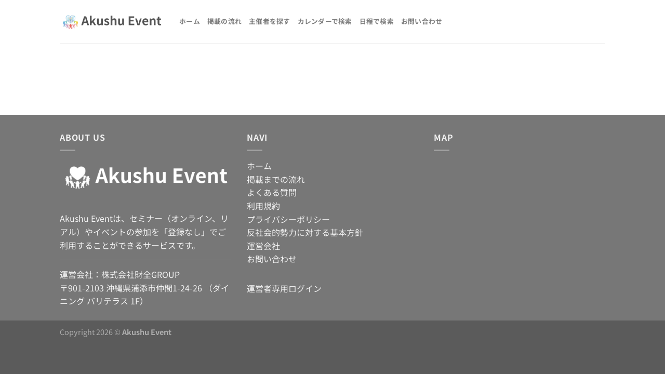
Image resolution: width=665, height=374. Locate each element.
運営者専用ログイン (284, 288)
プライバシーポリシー (288, 219)
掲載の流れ (224, 21)
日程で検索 (377, 21)
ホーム (189, 21)
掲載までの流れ (276, 179)
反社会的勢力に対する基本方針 (305, 232)
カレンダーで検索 (325, 21)
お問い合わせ (422, 21)
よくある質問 (272, 192)
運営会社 (263, 245)
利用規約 (263, 205)
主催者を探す (269, 21)
